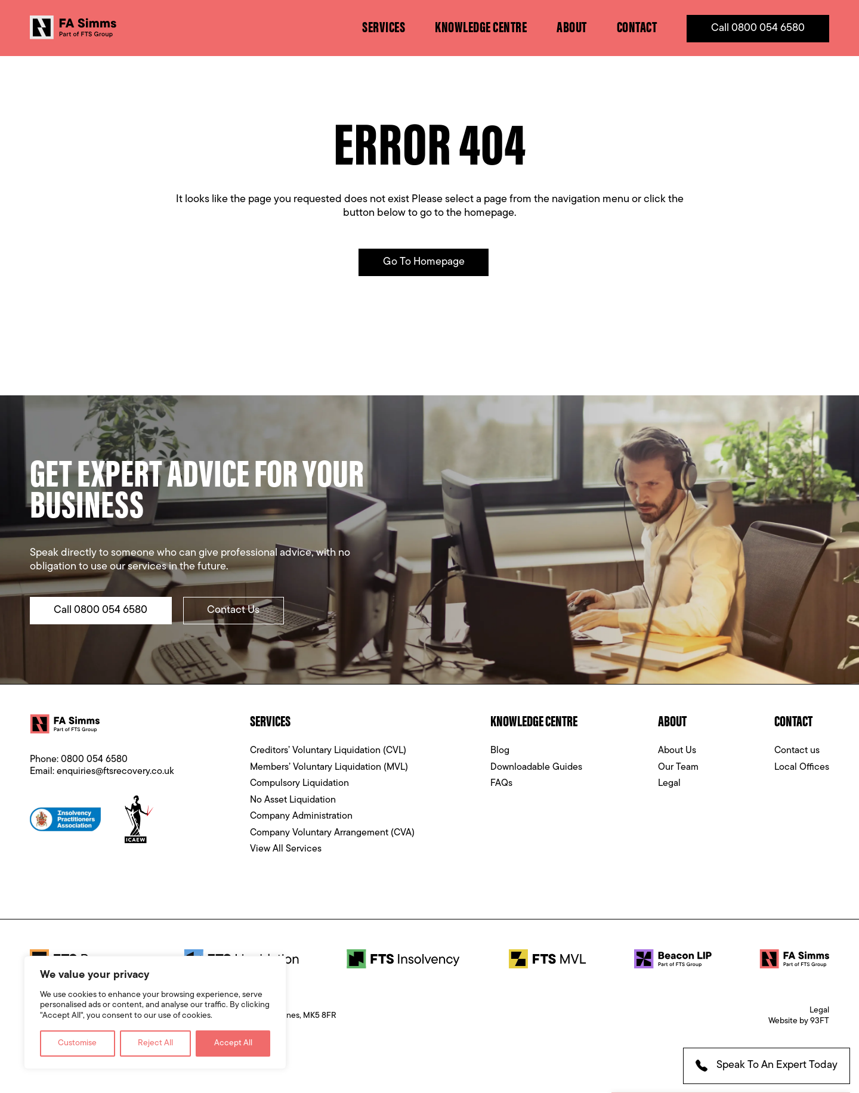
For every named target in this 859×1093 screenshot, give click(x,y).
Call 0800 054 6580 (758, 28)
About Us (677, 752)
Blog (499, 752)
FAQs (501, 785)
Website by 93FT (798, 1022)
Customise (77, 1043)
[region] (155, 1013)
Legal (669, 785)
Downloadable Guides (536, 769)
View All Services (286, 851)
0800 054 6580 (94, 761)
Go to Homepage (424, 263)
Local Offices (801, 769)
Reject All (155, 1043)
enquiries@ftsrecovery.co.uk (115, 773)
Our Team (678, 769)
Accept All (233, 1043)
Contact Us (235, 612)
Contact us (797, 752)
